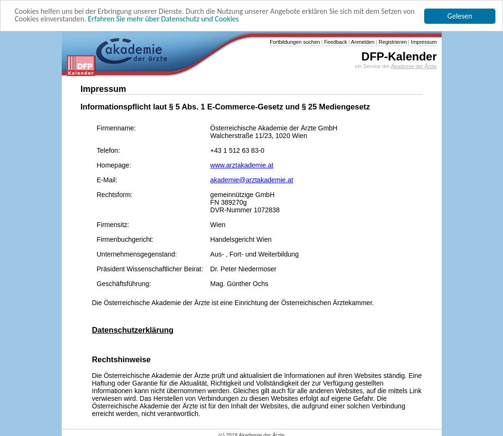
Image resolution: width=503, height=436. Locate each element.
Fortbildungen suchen (295, 42)
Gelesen (459, 15)
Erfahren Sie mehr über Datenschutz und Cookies (163, 18)
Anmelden (362, 42)
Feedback (335, 42)
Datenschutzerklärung (133, 330)
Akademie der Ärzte (414, 66)
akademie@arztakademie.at (252, 180)
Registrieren (392, 42)
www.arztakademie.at (242, 165)
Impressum (423, 42)
